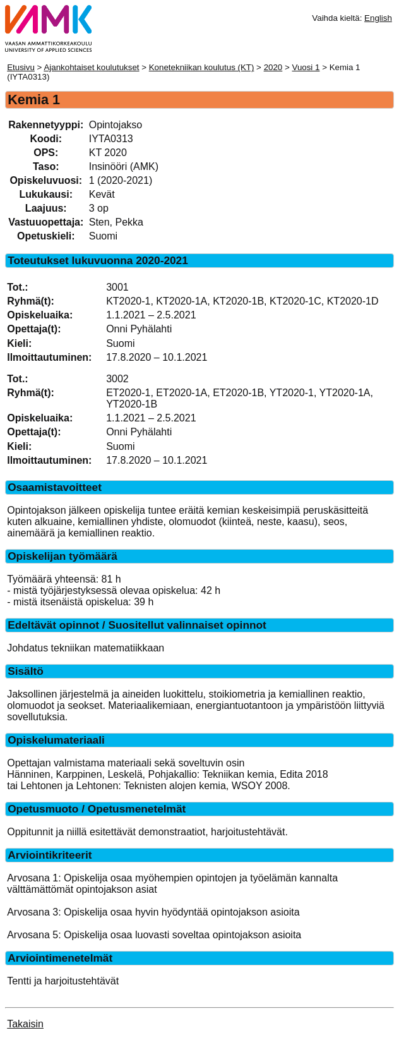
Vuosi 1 (305, 67)
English (378, 18)
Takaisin (25, 1024)
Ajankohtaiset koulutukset (91, 67)
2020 (273, 67)
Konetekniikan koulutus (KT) (201, 67)
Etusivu (21, 67)
